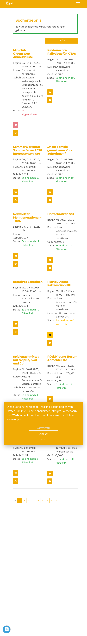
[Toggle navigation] (78, 4)
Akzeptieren (43, 428)
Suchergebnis (28, 20)
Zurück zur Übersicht (62, 40)
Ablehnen (43, 434)
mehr (43, 440)
